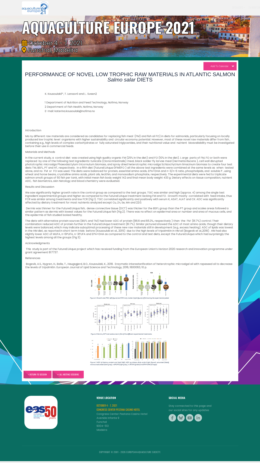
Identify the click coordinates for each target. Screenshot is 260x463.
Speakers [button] (128, 7)
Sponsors (179, 7)
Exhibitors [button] (146, 7)
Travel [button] (212, 7)
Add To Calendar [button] (222, 67)
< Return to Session (41, 375)
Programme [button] (195, 7)
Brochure (227, 7)
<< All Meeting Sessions (79, 375)
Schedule (163, 7)
